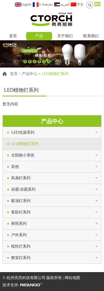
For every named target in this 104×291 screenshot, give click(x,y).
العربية (64, 4)
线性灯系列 (21, 246)
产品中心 (29, 74)
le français (46, 4)
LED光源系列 (22, 132)
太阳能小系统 (22, 155)
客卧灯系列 (21, 212)
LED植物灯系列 (55, 74)
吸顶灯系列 (21, 201)
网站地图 (72, 278)
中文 (80, 4)
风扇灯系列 (21, 178)
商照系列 (19, 224)
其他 (15, 167)
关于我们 (65, 36)
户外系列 (19, 235)
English (26, 4)
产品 (39, 36)
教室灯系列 (21, 258)
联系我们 (91, 36)
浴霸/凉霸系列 (23, 189)
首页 (13, 36)
